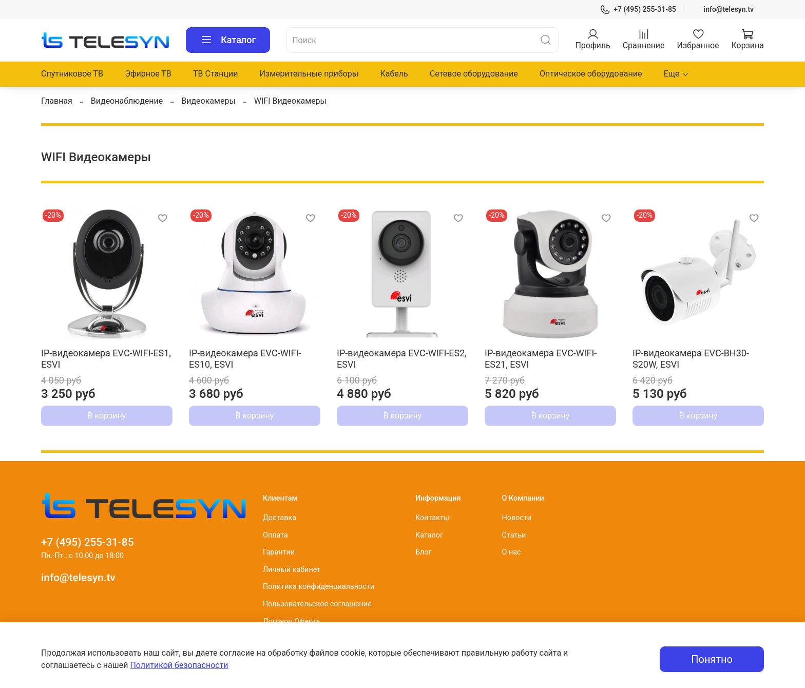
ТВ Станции (215, 74)
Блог (423, 552)
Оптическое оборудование (591, 74)
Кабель (394, 74)
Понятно (712, 659)
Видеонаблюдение (127, 101)
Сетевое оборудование (474, 74)
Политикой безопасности (179, 665)
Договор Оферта (291, 621)
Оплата (275, 535)
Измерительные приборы (309, 74)
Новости (516, 517)
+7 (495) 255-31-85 (638, 9)
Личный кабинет (291, 569)
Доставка (279, 517)
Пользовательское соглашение (317, 604)
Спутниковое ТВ (72, 74)
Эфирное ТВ (148, 74)
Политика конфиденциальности (318, 586)
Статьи (514, 535)
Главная (56, 101)
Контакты (432, 517)
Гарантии (279, 552)
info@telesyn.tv (729, 9)
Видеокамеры (208, 101)
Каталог (228, 40)
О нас (511, 552)
